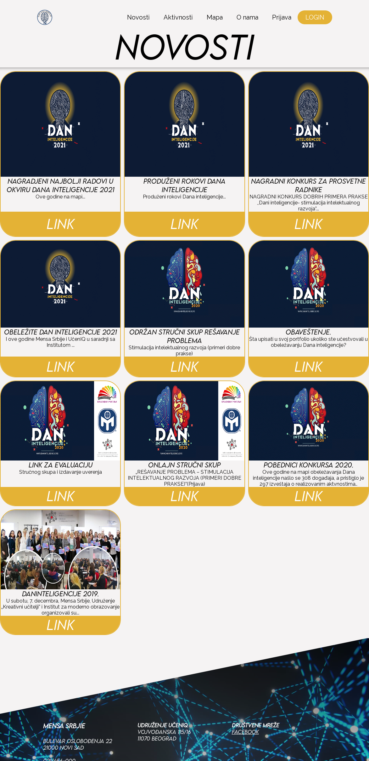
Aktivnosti (178, 17)
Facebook (245, 732)
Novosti (138, 17)
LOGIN (314, 17)
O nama (247, 17)
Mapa (215, 17)
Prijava (281, 17)
